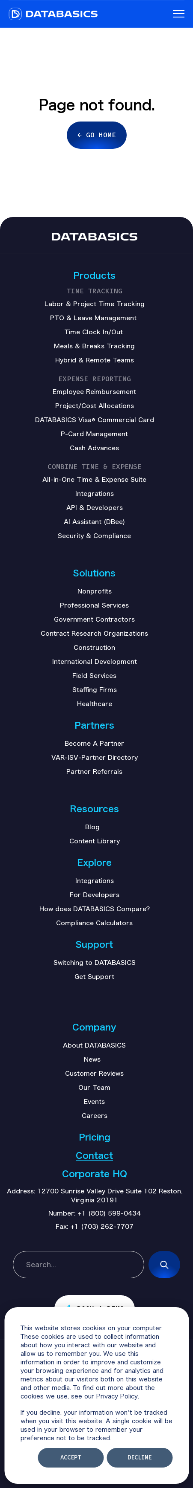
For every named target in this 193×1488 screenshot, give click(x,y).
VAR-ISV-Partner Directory (94, 757)
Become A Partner (94, 743)
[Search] (164, 1264)
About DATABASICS (94, 1045)
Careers (94, 1115)
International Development (94, 661)
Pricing (94, 1136)
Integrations (94, 880)
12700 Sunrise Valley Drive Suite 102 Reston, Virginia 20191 (109, 1195)
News (92, 1059)
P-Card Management (94, 433)
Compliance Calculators (94, 923)
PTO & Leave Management (93, 318)
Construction (94, 647)
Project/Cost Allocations (94, 405)
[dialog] (96, 1395)
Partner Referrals (94, 771)
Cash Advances (94, 448)
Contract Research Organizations (94, 633)
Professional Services (94, 605)
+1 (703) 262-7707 (102, 1226)
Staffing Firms (94, 689)
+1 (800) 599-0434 (109, 1213)
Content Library (94, 841)
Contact (94, 1155)
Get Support (94, 976)
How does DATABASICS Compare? (94, 908)
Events (94, 1101)
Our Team (94, 1087)
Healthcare (94, 703)
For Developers (94, 894)
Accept (70, 1457)
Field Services (94, 675)
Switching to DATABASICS (94, 962)
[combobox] (78, 1264)
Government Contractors (94, 619)
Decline (139, 1457)
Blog (92, 827)
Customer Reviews (94, 1073)
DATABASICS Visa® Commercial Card (94, 419)
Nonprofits (94, 591)
